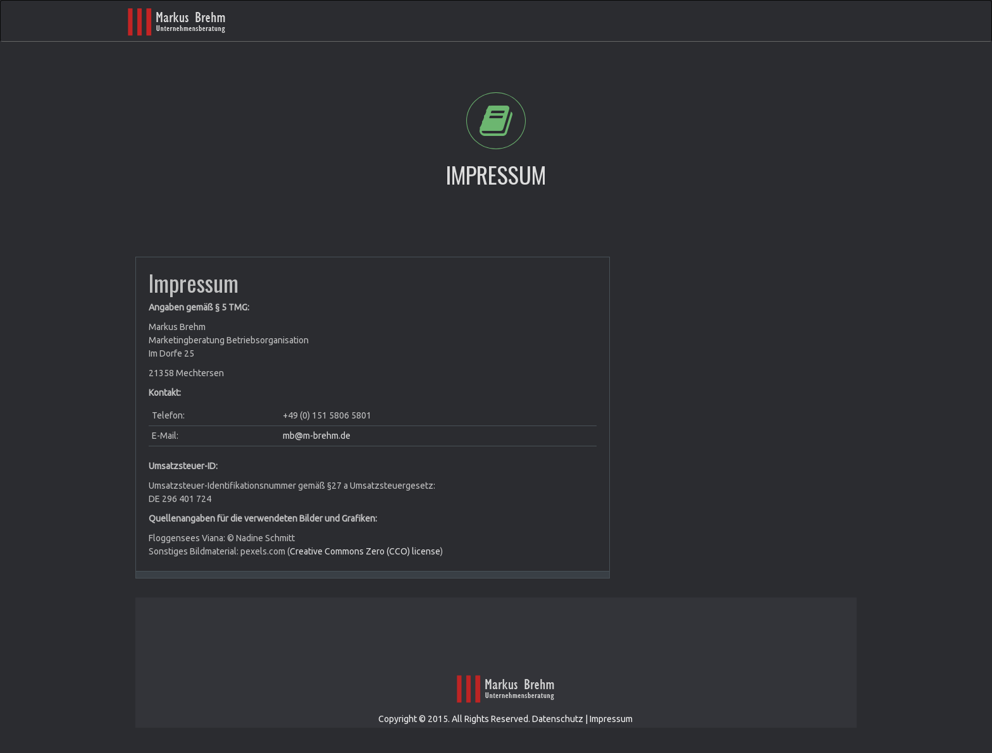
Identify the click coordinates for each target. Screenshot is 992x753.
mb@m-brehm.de (316, 436)
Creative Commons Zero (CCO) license (365, 551)
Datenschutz (557, 737)
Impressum (611, 737)
